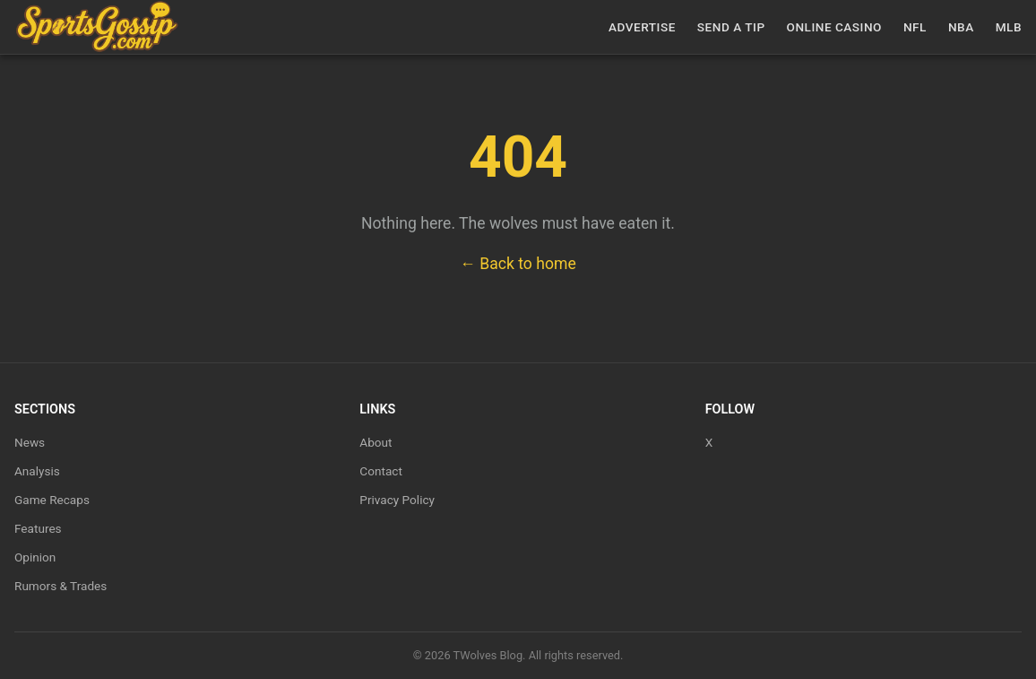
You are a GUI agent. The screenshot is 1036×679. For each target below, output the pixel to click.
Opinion (35, 557)
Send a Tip (731, 27)
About (375, 442)
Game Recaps (52, 499)
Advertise (642, 27)
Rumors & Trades (60, 586)
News (29, 442)
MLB (1009, 27)
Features (38, 528)
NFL (915, 27)
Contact (380, 471)
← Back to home (517, 264)
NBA (961, 27)
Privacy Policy (397, 499)
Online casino (834, 27)
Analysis (37, 471)
